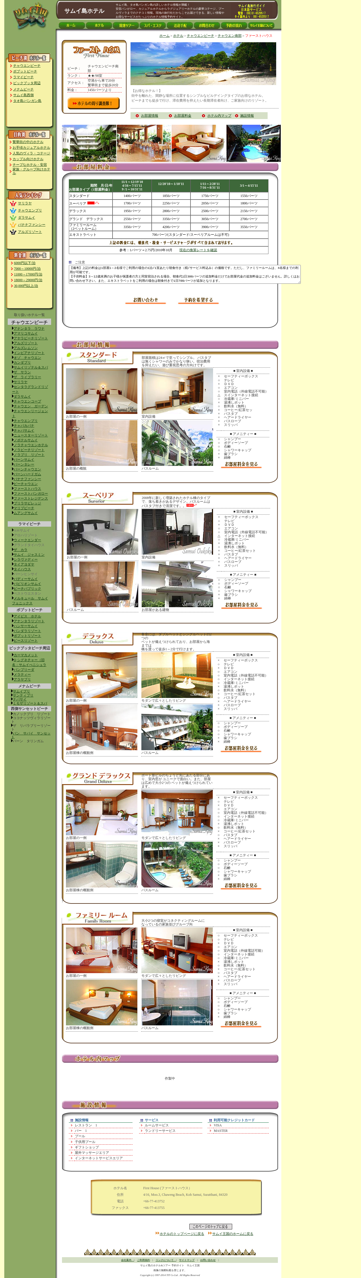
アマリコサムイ (26, 333)
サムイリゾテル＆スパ (31, 367)
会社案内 (127, 1260)
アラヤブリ (22, 679)
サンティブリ (23, 695)
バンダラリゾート (27, 631)
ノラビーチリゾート (29, 450)
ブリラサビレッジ (27, 503)
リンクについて (166, 1260)
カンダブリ (22, 363)
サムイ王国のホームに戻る (232, 1234)
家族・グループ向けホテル (31, 171)
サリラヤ (25, 203)
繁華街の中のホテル (28, 142)
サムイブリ (21, 691)
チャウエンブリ (30, 210)
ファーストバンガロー (31, 494)
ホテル (178, 36)
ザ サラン (22, 372)
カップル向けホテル (28, 159)
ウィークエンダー (27, 540)
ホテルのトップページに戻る (182, 1234)
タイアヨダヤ (24, 564)
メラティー (22, 675)
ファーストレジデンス (31, 498)
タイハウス (22, 569)
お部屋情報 (149, 116)
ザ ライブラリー (27, 377)
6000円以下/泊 (24, 263)
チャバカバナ (24, 426)
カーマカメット (26, 655)
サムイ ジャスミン (29, 555)
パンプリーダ (24, 670)
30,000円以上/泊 (26, 286)
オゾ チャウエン (27, 358)
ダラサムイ (26, 218)
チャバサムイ (24, 430)
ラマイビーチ (23, 77)
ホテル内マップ (219, 116)
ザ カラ (20, 550)
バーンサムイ (24, 460)
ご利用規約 (143, 1260)
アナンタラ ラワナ (29, 329)
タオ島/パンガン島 (27, 101)
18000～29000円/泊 (28, 280)
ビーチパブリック (27, 589)
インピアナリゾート (29, 353)
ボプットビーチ (25, 71)
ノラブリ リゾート (29, 455)
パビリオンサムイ (27, 584)
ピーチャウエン (26, 484)
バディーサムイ (26, 579)
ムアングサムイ (26, 513)
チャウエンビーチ (27, 66)
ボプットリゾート (27, 636)
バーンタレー (24, 464)
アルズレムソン (26, 348)
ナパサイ (20, 699)
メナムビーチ (23, 89)
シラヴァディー (26, 559)
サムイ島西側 (23, 95)
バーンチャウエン (27, 469)
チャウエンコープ (27, 401)
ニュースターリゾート (31, 435)
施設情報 (247, 116)
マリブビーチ (24, 508)
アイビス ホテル (27, 616)
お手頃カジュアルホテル (31, 148)
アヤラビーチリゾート (31, 338)
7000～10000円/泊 (27, 269)
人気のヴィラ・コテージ (31, 153)
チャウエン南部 (230, 36)
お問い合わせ (208, 1260)
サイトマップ (186, 1260)
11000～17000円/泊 (28, 274)
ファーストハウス (27, 489)
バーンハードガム (27, 474)
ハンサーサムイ (26, 626)
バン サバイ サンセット (31, 735)
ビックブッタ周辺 (27, 83)
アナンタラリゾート (29, 621)
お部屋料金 (182, 116)
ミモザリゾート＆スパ (30, 703)
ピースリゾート (26, 641)
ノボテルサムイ (26, 440)
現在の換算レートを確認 (198, 250)
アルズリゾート (30, 232)
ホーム (164, 36)
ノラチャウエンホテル (31, 445)
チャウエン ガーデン (31, 406)
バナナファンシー (31, 225)
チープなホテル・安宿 (30, 165)
